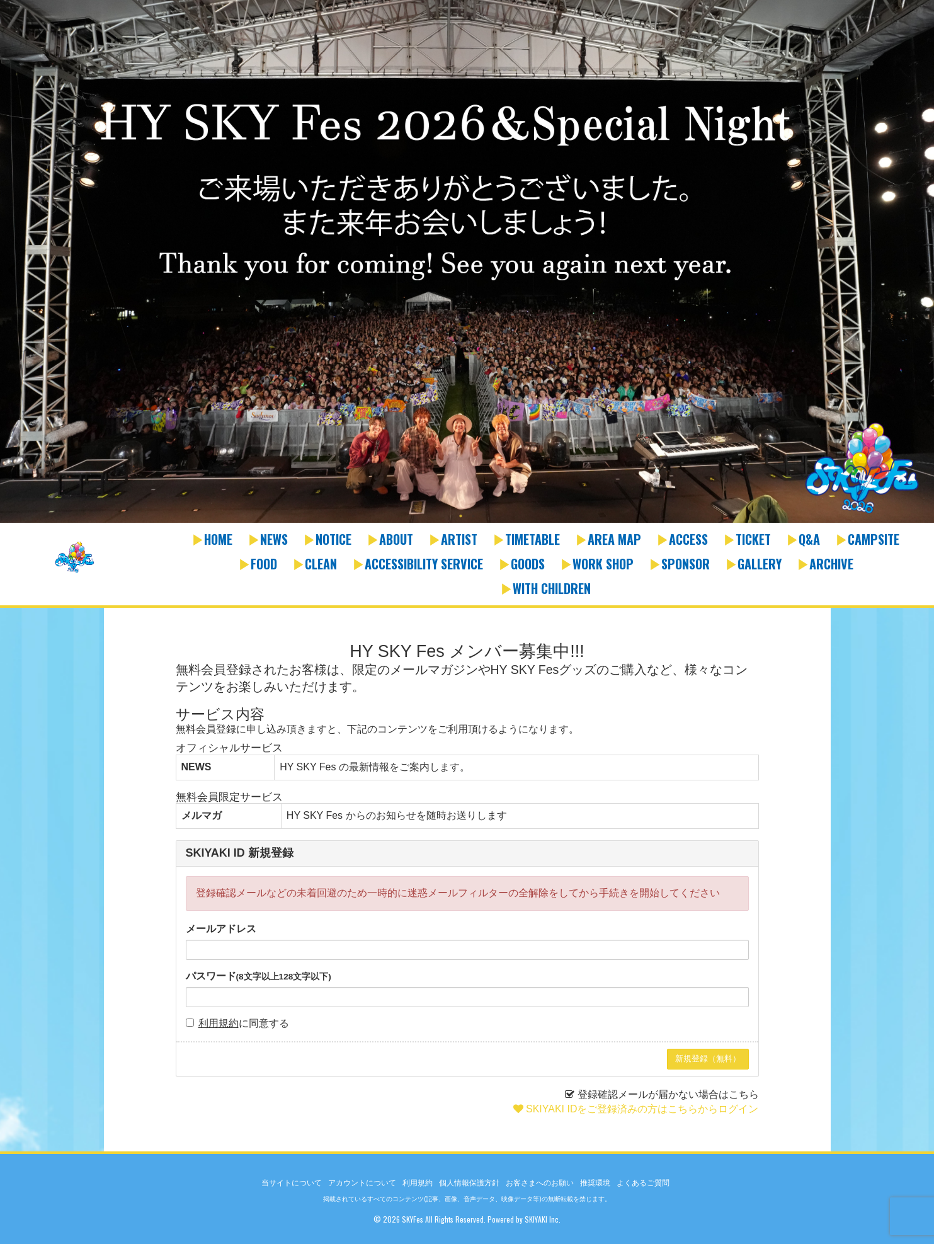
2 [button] (473, 516)
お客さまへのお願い (540, 1182)
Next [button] (921, 270)
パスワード (258, 976)
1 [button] (461, 516)
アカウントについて (362, 1182)
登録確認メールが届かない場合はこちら (668, 1094)
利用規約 (218, 1023)
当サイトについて (291, 1182)
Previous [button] (12, 270)
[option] (467, 262)
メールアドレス (221, 928)
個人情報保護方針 (469, 1182)
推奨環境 (595, 1182)
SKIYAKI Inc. (543, 1219)
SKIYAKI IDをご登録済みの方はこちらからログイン (642, 1109)
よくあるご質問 (643, 1182)
